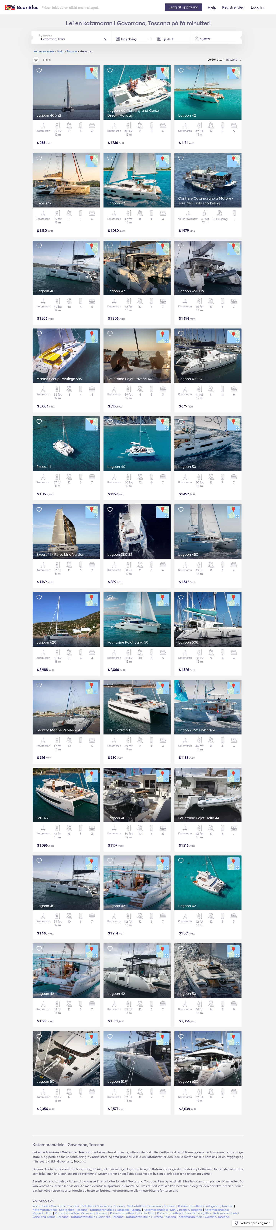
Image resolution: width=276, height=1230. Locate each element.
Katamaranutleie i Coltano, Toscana (203, 1217)
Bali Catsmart (118, 730)
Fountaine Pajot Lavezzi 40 (129, 378)
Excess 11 (43, 466)
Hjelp (212, 7)
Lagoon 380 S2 (119, 554)
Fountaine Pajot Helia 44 (198, 818)
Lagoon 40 (45, 291)
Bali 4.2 (42, 818)
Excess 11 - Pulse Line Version (60, 554)
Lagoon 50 (187, 466)
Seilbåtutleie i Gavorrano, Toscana (151, 1206)
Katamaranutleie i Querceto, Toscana (81, 1213)
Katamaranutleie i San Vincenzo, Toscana (173, 1210)
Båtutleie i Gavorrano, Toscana (103, 1206)
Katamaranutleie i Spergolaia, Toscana (60, 1210)
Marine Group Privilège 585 (59, 378)
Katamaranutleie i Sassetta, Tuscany (115, 1210)
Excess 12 (43, 203)
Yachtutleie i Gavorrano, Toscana (56, 1206)
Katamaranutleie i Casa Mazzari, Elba (184, 1213)
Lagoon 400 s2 (48, 115)
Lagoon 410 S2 (190, 378)
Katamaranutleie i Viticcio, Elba (132, 1213)
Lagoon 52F (117, 1081)
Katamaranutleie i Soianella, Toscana (97, 1217)
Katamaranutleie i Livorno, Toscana (151, 1217)
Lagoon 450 (188, 554)
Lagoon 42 (187, 115)
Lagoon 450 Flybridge (196, 730)
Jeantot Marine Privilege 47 (59, 730)
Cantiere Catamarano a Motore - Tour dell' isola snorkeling (205, 200)
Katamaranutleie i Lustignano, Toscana (205, 1206)
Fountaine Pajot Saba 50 (127, 642)
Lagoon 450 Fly (191, 291)
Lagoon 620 (46, 642)
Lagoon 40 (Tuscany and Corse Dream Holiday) (133, 113)
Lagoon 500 (188, 642)
